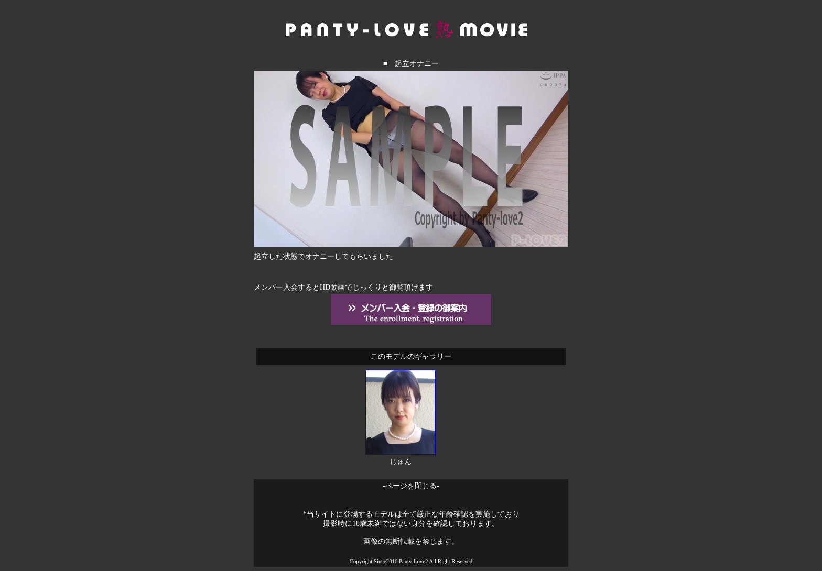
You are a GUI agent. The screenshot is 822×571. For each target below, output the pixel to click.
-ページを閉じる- (411, 486)
